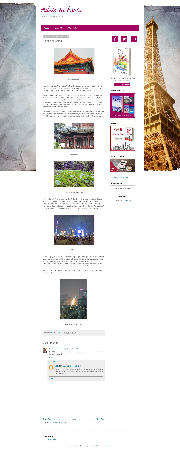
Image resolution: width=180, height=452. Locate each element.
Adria (57, 366)
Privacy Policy (51, 440)
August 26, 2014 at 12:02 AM (72, 366)
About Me (58, 28)
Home (46, 28)
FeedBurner (127, 200)
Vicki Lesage (53, 349)
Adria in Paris (61, 9)
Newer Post (47, 419)
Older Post (100, 419)
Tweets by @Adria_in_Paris (119, 178)
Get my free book (122, 85)
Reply (51, 357)
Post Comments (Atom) (60, 423)
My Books (72, 28)
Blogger (108, 446)
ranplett (94, 446)
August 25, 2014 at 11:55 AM (68, 349)
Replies (53, 362)
